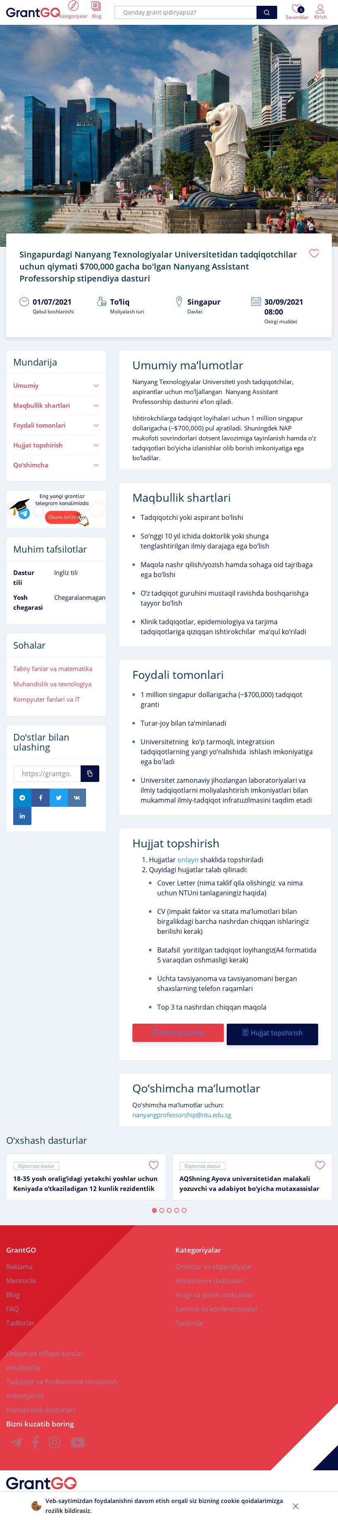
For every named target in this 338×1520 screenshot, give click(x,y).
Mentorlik (21, 1273)
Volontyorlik (25, 1388)
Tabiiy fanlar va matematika (52, 664)
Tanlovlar (189, 1315)
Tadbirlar (20, 1315)
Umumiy (56, 381)
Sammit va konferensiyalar (216, 1301)
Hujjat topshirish (56, 441)
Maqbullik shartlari (56, 401)
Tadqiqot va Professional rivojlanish (61, 1374)
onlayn (188, 855)
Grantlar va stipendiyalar (214, 1259)
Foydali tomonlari (56, 421)
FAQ (12, 1301)
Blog (13, 1287)
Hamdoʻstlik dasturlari (40, 1402)
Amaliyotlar (24, 1360)
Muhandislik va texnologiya (52, 680)
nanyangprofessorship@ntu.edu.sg (181, 1107)
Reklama (19, 1259)
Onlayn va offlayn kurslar (45, 1346)
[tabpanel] (86, 1169)
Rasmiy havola (177, 1028)
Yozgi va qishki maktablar (214, 1287)
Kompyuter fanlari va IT (46, 695)
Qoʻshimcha (56, 461)
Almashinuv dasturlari (209, 1273)
